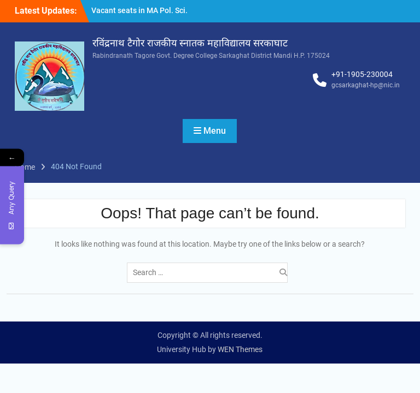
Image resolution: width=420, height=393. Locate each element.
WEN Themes (240, 349)
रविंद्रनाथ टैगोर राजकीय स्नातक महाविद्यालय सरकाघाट (190, 43)
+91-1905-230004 (362, 74)
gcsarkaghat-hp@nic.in (365, 85)
